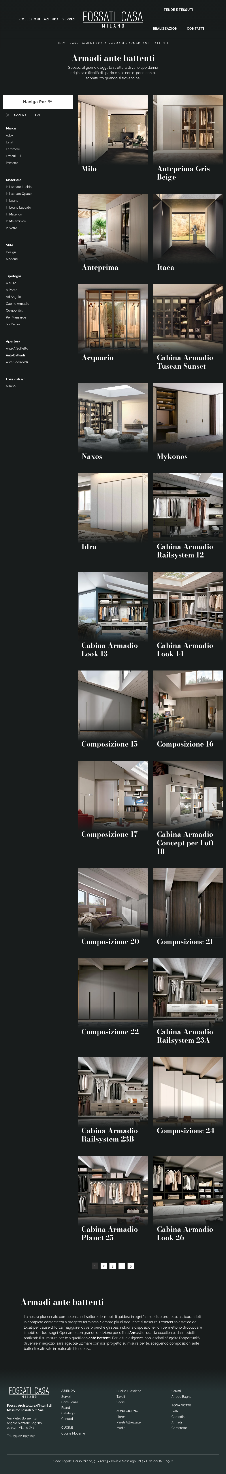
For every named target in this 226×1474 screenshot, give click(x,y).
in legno (12, 199)
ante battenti (15, 354)
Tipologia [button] (13, 275)
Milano (10, 385)
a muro (11, 282)
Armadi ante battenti (148, 42)
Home (63, 42)
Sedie (121, 1401)
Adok (9, 134)
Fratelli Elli (13, 155)
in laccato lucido (19, 186)
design (11, 251)
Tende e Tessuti (178, 9)
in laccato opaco (19, 193)
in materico (14, 213)
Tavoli (121, 1396)
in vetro (11, 227)
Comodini (178, 1416)
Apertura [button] (13, 340)
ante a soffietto (17, 347)
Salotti (176, 1390)
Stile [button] (9, 244)
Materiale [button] (13, 179)
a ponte (11, 289)
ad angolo (13, 296)
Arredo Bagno (181, 1396)
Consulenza (69, 1401)
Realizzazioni (166, 28)
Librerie (122, 1416)
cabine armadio (17, 303)
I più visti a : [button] (15, 378)
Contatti (195, 28)
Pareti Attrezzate (129, 1421)
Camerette (179, 1427)
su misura (13, 323)
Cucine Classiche (129, 1390)
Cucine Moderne (73, 1432)
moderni (12, 258)
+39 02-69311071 (24, 1435)
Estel (9, 141)
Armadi (117, 42)
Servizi (68, 19)
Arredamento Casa (89, 42)
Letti (174, 1410)
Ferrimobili (13, 148)
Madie (121, 1427)
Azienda (51, 19)
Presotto (12, 162)
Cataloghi (68, 1412)
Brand (65, 1407)
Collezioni (29, 19)
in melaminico (16, 220)
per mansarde (16, 316)
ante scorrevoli (17, 361)
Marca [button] (11, 127)
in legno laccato (18, 206)
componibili (14, 309)
